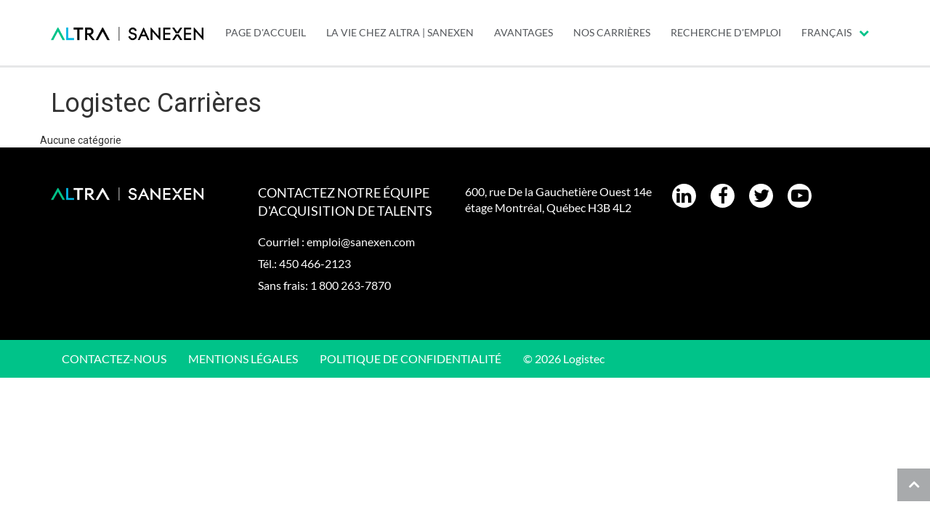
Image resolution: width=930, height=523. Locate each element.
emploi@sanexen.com (361, 241)
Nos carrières (611, 32)
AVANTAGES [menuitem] (523, 32)
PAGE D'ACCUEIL (265, 32)
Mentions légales (243, 358)
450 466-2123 (315, 263)
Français (835, 32)
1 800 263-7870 (350, 285)
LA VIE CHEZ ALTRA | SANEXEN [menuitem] (400, 32)
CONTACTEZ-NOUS (114, 358)
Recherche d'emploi (726, 32)
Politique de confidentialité (410, 358)
